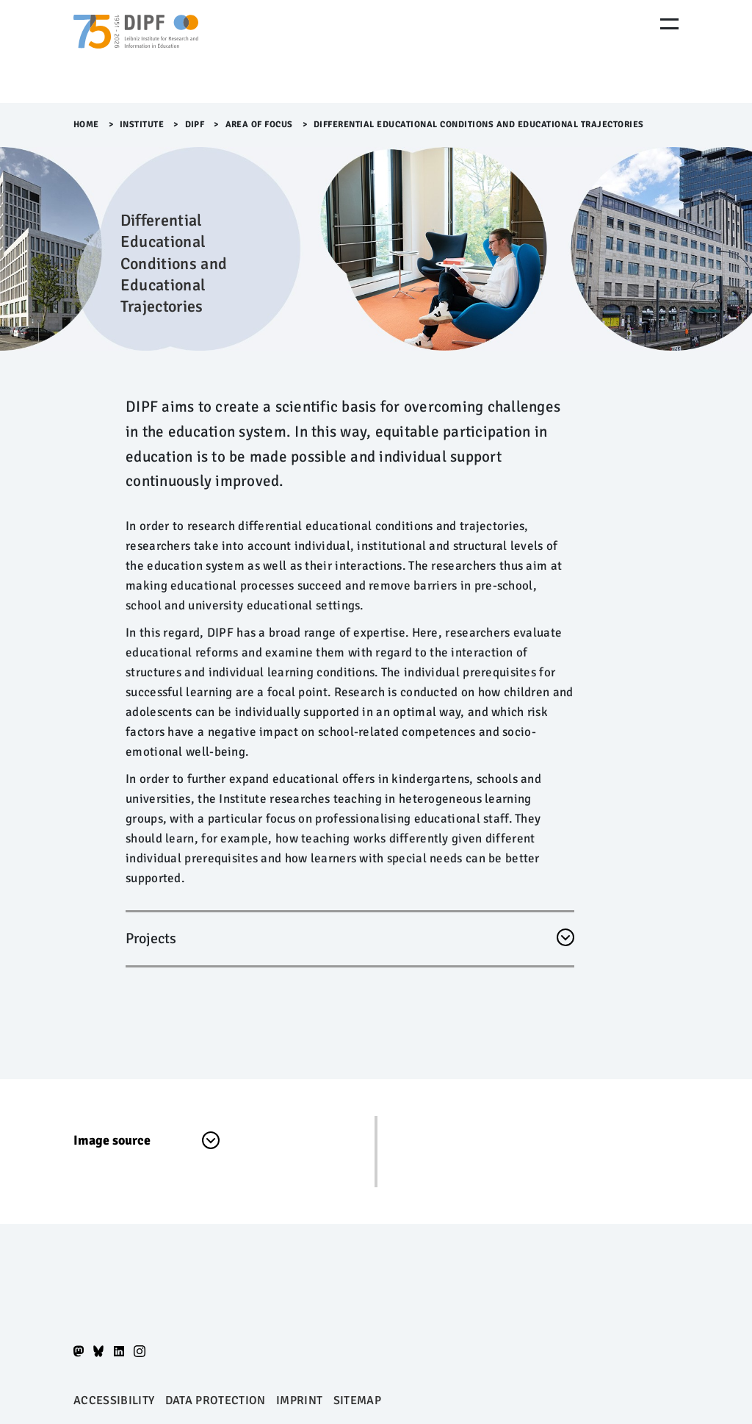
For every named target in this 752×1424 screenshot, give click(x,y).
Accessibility (113, 1400)
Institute (142, 124)
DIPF (195, 124)
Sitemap (357, 1400)
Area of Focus (259, 124)
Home (86, 124)
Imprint (299, 1400)
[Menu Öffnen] (669, 24)
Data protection (215, 1400)
